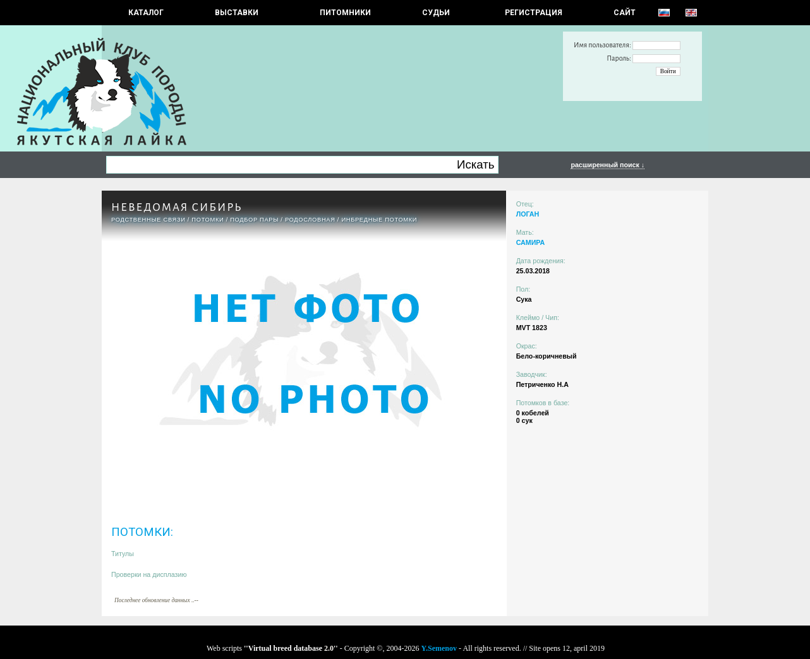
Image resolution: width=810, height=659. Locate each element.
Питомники (345, 12)
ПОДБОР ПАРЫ (254, 220)
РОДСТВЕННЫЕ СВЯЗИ (148, 220)
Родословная (310, 220)
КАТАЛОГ (146, 12)
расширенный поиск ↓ (607, 165)
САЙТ (625, 12)
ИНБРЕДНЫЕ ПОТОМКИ (379, 220)
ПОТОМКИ (207, 220)
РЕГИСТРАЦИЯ (533, 12)
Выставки (236, 12)
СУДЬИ (436, 12)
